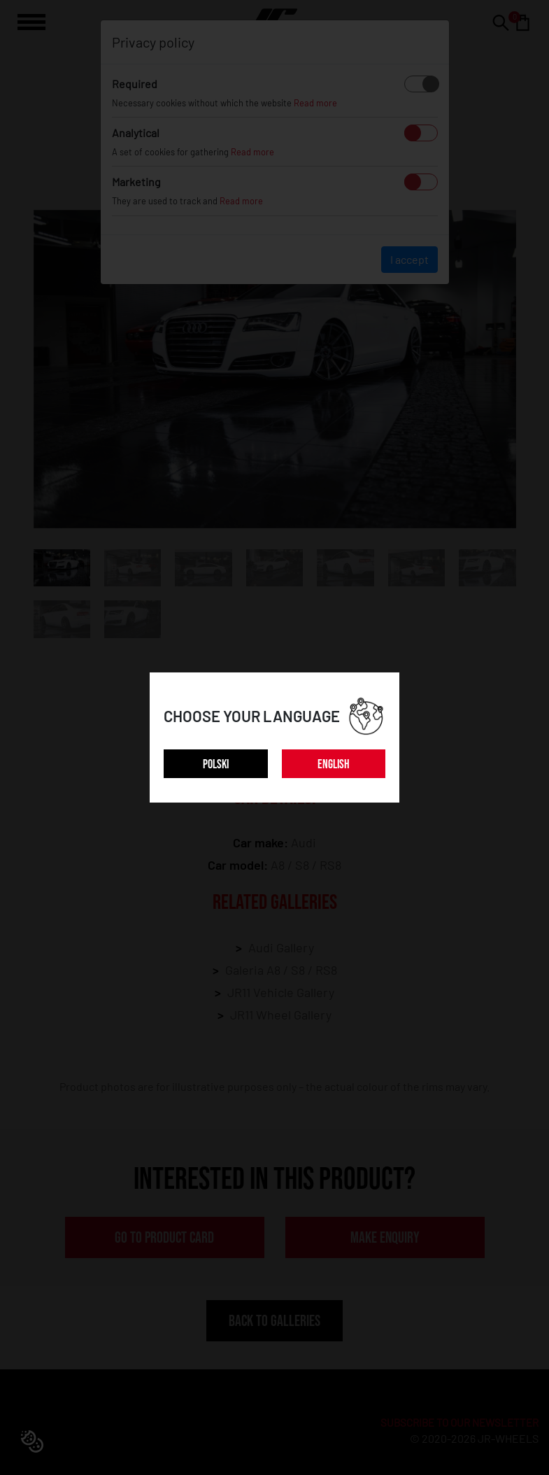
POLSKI (216, 764)
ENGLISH (334, 764)
